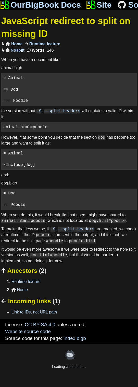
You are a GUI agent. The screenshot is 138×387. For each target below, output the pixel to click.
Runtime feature (44, 44)
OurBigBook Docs (40, 5)
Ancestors (23, 270)
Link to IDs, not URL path (34, 312)
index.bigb (75, 338)
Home (14, 44)
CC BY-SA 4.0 (40, 324)
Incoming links (30, 301)
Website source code (28, 331)
